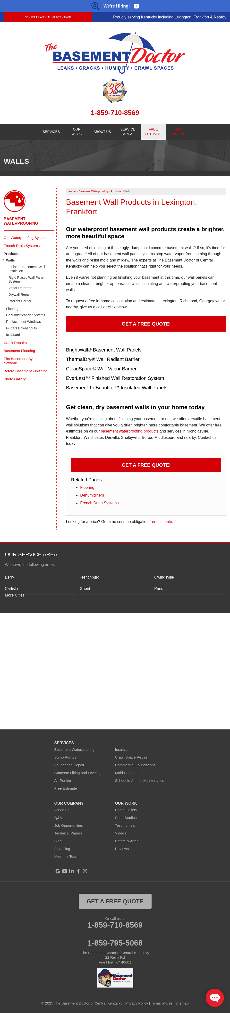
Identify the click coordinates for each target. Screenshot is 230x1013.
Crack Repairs (15, 343)
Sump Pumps (65, 757)
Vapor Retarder (20, 288)
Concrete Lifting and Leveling (78, 773)
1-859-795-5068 (115, 943)
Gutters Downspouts (21, 328)
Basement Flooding (19, 351)
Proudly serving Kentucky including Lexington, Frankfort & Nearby (169, 17)
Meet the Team (66, 856)
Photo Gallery (15, 379)
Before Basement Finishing (25, 371)
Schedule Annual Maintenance (48, 17)
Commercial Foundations (135, 765)
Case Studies (126, 818)
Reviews (122, 849)
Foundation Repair (69, 765)
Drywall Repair (20, 294)
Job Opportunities (68, 825)
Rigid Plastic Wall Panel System (26, 280)
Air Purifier (62, 780)
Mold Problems (127, 773)
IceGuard (13, 335)
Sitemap (182, 1003)
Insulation (123, 749)
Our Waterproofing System (25, 238)
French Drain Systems (99, 503)
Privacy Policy (136, 1003)
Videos (120, 833)
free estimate (161, 522)
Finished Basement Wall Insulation (27, 269)
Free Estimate (65, 788)
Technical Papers (68, 833)
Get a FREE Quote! (146, 465)
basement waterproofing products (129, 431)
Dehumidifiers (92, 495)
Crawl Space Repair (131, 757)
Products (11, 254)
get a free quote (114, 901)
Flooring (87, 487)
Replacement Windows (23, 322)
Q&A (58, 818)
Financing (62, 849)
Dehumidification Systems (25, 315)
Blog (58, 841)
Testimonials (125, 825)
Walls (10, 260)
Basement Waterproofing (21, 221)
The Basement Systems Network (23, 361)
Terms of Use (161, 1003)
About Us (61, 810)
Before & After (126, 841)
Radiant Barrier (20, 301)
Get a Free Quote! (146, 324)
